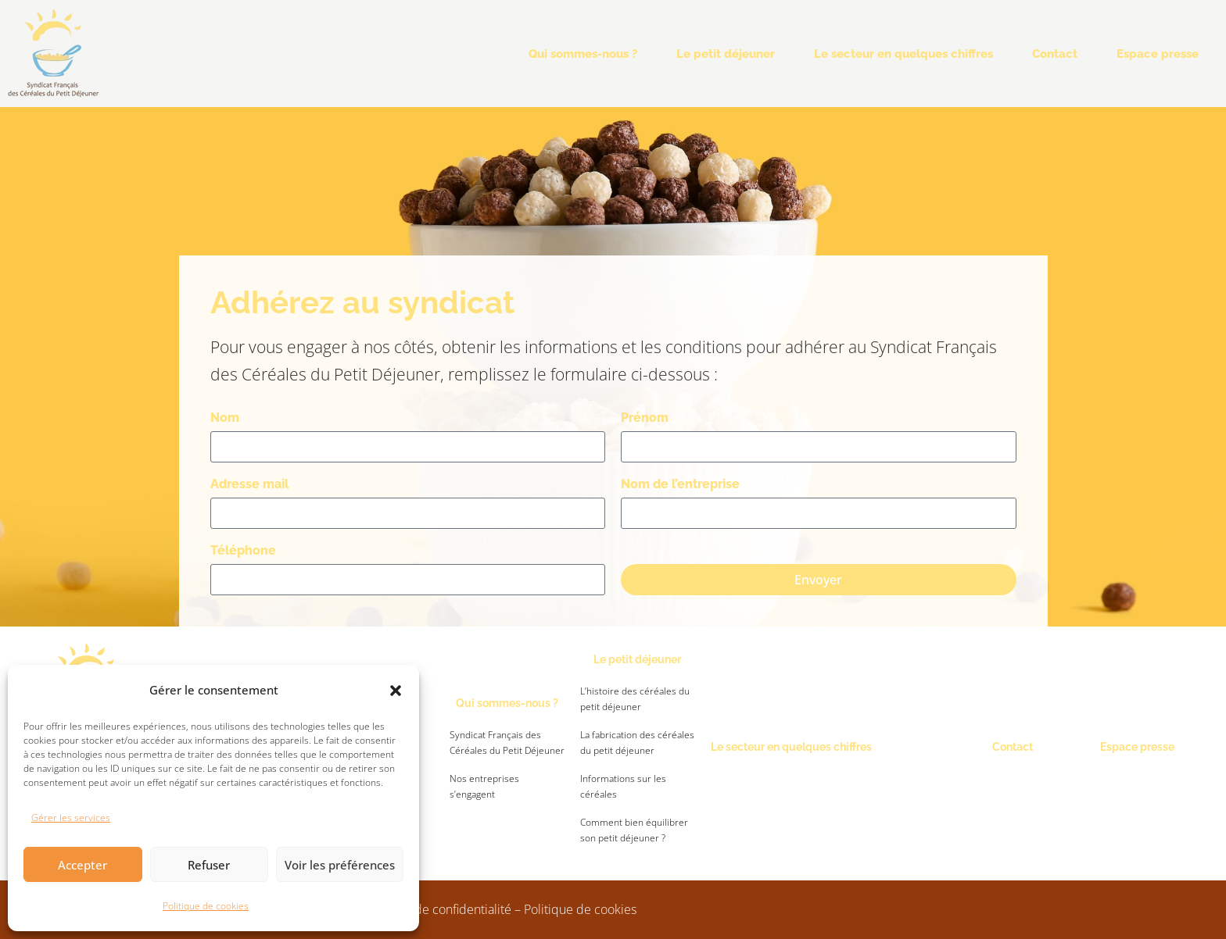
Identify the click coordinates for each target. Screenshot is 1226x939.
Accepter (82, 865)
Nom (224, 417)
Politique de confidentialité (436, 909)
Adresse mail (249, 484)
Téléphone (243, 550)
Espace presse (1158, 54)
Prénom (645, 417)
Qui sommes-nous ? (583, 54)
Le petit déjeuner (725, 54)
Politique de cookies (206, 905)
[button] (395, 690)
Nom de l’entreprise (680, 484)
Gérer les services (70, 817)
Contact (1054, 54)
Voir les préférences (340, 865)
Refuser (209, 865)
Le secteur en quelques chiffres (903, 54)
